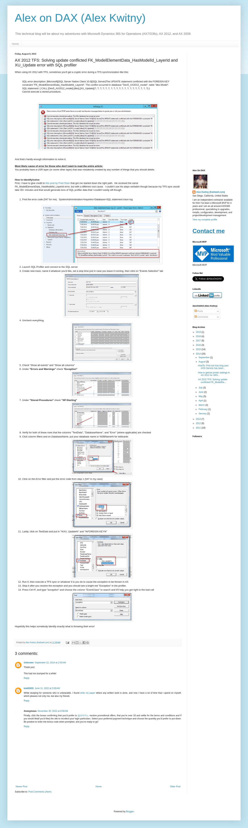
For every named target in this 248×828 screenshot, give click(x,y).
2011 (199, 427)
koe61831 (29, 688)
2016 (199, 345)
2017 (199, 340)
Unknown (29, 662)
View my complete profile (204, 219)
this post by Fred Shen (58, 183)
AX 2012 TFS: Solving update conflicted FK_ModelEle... (212, 380)
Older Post (175, 786)
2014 (199, 353)
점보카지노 (83, 715)
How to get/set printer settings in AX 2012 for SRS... (214, 374)
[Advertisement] (212, 108)
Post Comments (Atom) (39, 791)
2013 (199, 419)
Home (15, 43)
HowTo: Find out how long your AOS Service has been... (213, 367)
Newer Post (21, 786)
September (204, 357)
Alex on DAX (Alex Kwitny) (80, 18)
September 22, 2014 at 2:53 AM (50, 662)
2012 (199, 423)
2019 (199, 332)
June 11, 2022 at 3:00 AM (47, 688)
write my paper (87, 693)
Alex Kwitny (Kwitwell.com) (38, 642)
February (203, 409)
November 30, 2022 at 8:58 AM (53, 711)
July (201, 387)
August (202, 361)
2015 (199, 349)
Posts (199, 311)
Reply (26, 678)
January (203, 413)
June (201, 392)
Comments (201, 317)
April (201, 400)
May (201, 396)
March (202, 405)
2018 (199, 336)
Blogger (130, 811)
